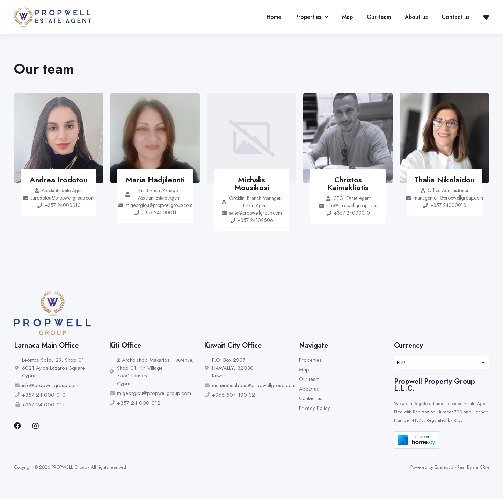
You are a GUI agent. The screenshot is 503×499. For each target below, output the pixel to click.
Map (347, 17)
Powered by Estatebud (431, 467)
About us (416, 17)
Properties (311, 17)
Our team (379, 17)
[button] (441, 362)
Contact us (455, 17)
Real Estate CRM (473, 467)
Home (274, 17)
